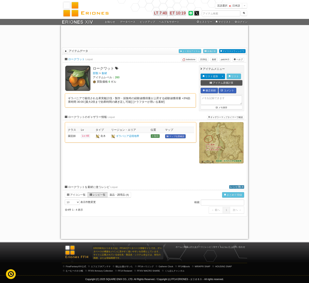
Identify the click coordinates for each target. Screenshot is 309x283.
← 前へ (216, 209)
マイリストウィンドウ (232, 51)
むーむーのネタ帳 (74, 271)
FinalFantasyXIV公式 (76, 266)
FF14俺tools (184, 266)
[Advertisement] (154, 36)
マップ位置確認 (175, 136)
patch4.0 (225, 59)
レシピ (208, 247)
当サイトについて (221, 247)
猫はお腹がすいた (124, 266)
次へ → (237, 209)
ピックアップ (147, 21)
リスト (234, 76)
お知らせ (110, 21)
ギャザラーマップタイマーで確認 (225, 117)
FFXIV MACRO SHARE (148, 271)
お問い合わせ (238, 247)
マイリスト (223, 22)
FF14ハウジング (146, 266)
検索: (219, 202)
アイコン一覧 (76, 194)
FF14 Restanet (125, 271)
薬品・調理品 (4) (119, 194)
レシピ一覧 (98, 194)
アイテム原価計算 (221, 82)
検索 (186, 247)
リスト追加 (210, 76)
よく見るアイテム (190, 51)
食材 (214, 59)
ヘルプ (238, 59)
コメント (227, 90)
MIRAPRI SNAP (202, 266)
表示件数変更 (80, 202)
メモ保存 (221, 107)
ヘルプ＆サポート (169, 21)
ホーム (179, 247)
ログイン (241, 22)
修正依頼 (209, 90)
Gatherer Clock (166, 266)
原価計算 (210, 51)
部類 (95, 73)
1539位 (203, 59)
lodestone (188, 59)
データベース (127, 21)
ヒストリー (204, 22)
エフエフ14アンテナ (101, 266)
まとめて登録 (233, 194)
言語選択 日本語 (228, 5)
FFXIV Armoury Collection (100, 271)
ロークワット (76, 59)
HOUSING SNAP (223, 266)
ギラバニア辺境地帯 (127, 135)
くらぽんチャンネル (174, 271)
